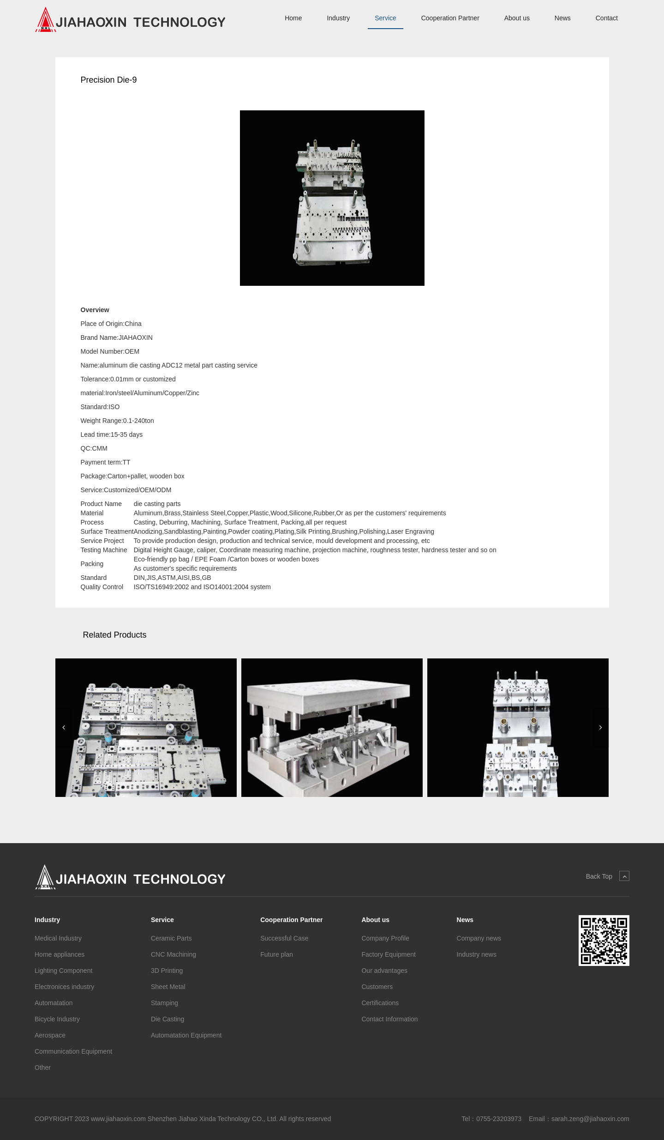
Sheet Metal (168, 986)
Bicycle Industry (57, 1019)
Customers (377, 986)
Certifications (380, 1003)
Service (385, 18)
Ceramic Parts (171, 938)
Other (43, 1067)
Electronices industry (64, 986)
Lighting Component (63, 970)
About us (517, 18)
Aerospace (50, 1035)
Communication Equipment (73, 1051)
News (563, 18)
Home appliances (59, 954)
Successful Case (284, 938)
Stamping (164, 1003)
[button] (63, 728)
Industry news (477, 954)
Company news (479, 938)
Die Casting (167, 1019)
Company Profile (385, 938)
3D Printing (167, 970)
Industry (338, 18)
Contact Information (389, 1019)
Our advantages (384, 970)
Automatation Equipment (186, 1035)
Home (293, 18)
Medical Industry (58, 938)
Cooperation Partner (450, 18)
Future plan (276, 954)
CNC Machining (173, 954)
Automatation (54, 1003)
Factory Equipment (388, 954)
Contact (607, 18)
